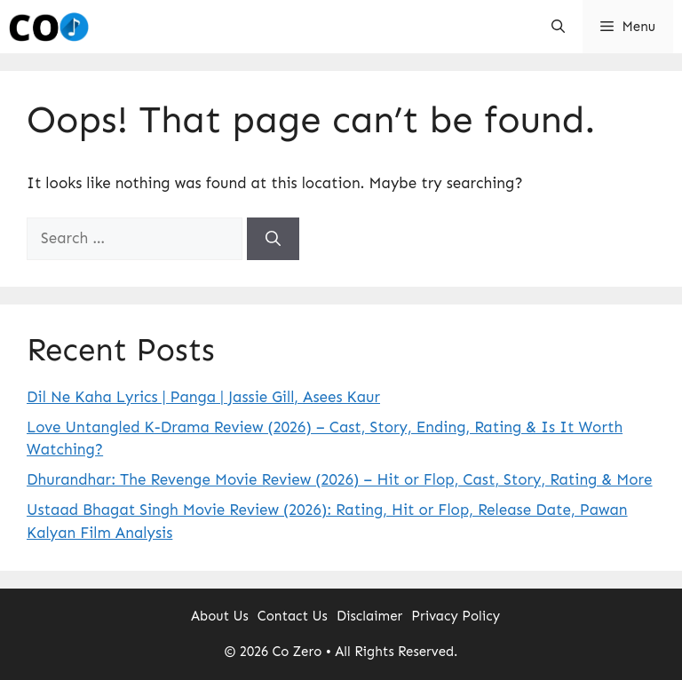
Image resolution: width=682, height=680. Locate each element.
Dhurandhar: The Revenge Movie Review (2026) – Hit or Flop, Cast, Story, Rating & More (340, 479)
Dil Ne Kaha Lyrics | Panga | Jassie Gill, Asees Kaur (203, 397)
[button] (558, 26)
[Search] (273, 238)
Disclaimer (369, 616)
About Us (220, 616)
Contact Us (293, 616)
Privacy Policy (455, 616)
